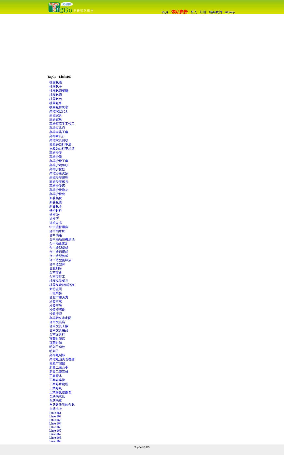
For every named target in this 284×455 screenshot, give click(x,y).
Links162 (55, 416)
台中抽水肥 (57, 231)
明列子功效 (57, 347)
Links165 (55, 427)
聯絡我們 (215, 12)
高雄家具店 (57, 127)
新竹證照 (55, 289)
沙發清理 (55, 313)
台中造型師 (57, 264)
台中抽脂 (55, 235)
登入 (194, 12)
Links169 (55, 441)
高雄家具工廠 (58, 132)
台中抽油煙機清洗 (62, 239)
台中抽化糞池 (58, 243)
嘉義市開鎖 (57, 363)
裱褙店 (54, 218)
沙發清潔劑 (57, 309)
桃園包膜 (55, 82)
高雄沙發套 (57, 194)
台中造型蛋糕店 (60, 260)
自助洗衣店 (57, 396)
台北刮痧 (55, 268)
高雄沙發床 (57, 185)
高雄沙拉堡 (57, 169)
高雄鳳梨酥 (57, 355)
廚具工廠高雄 (58, 371)
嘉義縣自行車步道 (62, 148)
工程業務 (55, 293)
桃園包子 (55, 86)
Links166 (55, 430)
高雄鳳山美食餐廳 (62, 359)
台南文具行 (57, 334)
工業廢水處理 (58, 384)
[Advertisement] (142, 43)
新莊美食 (55, 198)
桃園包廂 (55, 94)
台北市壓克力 (58, 297)
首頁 (165, 12)
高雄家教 (55, 119)
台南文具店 (57, 322)
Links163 (55, 420)
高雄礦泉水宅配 (60, 318)
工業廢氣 (55, 388)
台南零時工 (57, 276)
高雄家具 (55, 115)
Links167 (55, 434)
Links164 (55, 423)
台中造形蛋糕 (58, 251)
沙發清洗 (55, 305)
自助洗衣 (55, 409)
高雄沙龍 (55, 156)
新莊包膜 (55, 202)
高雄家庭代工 (58, 111)
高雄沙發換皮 (58, 189)
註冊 (203, 12)
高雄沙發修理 (58, 177)
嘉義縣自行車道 (60, 144)
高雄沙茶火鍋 (58, 173)
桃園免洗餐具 (58, 280)
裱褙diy (54, 214)
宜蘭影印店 (57, 338)
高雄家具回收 (58, 140)
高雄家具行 (57, 136)
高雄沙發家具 (58, 181)
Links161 (55, 412)
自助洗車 (55, 400)
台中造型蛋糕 (58, 247)
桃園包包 (55, 99)
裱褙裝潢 (55, 223)
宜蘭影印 (55, 342)
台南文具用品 (58, 330)
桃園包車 (55, 103)
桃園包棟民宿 (58, 107)
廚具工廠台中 (58, 367)
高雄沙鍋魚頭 (58, 165)
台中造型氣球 (58, 256)
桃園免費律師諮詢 (62, 285)
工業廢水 (55, 375)
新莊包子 (55, 206)
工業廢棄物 (57, 380)
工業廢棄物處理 (60, 392)
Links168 (55, 437)
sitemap (230, 12)
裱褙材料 (55, 210)
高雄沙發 (55, 152)
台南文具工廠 (58, 326)
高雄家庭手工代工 (62, 123)
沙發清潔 (55, 301)
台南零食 (55, 272)
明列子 (54, 351)
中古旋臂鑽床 (58, 227)
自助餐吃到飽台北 (62, 404)
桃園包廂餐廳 (58, 90)
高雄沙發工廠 (58, 161)
